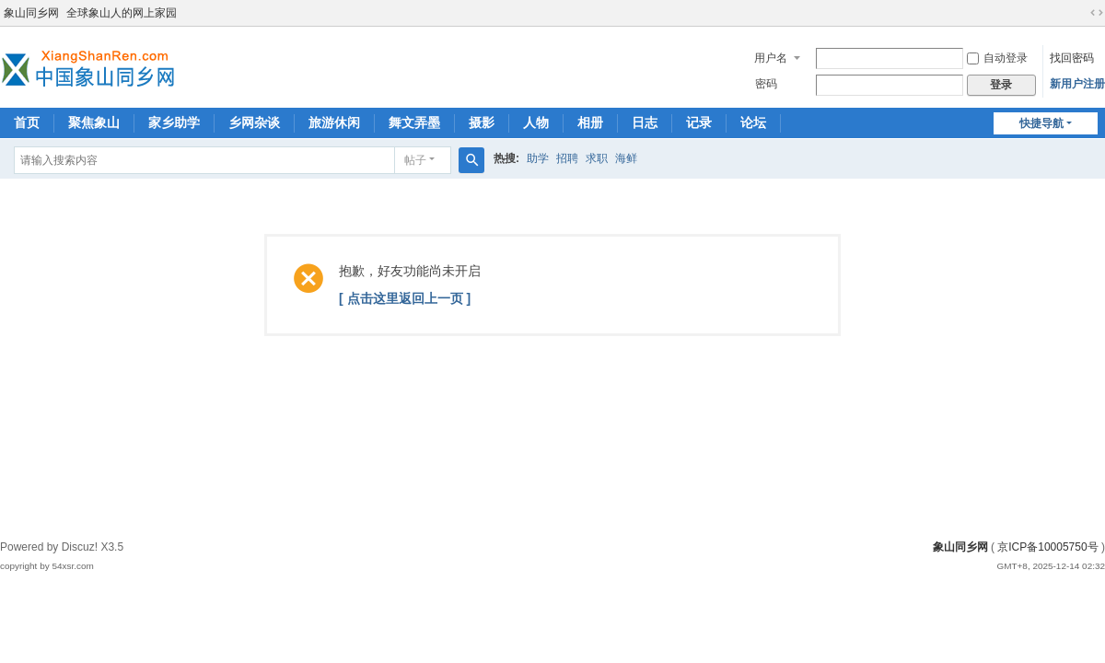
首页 (27, 122)
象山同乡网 (31, 12)
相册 (590, 122)
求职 (597, 158)
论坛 (753, 122)
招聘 (567, 158)
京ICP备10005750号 (1047, 547)
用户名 (770, 58)
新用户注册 (1077, 83)
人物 (536, 122)
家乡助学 (174, 122)
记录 (699, 122)
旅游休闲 (334, 122)
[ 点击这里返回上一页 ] (405, 298)
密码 (766, 83)
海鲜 (626, 158)
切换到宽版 (1096, 13)
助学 (538, 158)
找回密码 (1072, 58)
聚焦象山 (94, 122)
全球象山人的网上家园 (121, 12)
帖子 (415, 160)
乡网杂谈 (254, 122)
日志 (644, 122)
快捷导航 (1041, 123)
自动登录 (997, 58)
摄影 (481, 122)
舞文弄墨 (414, 122)
